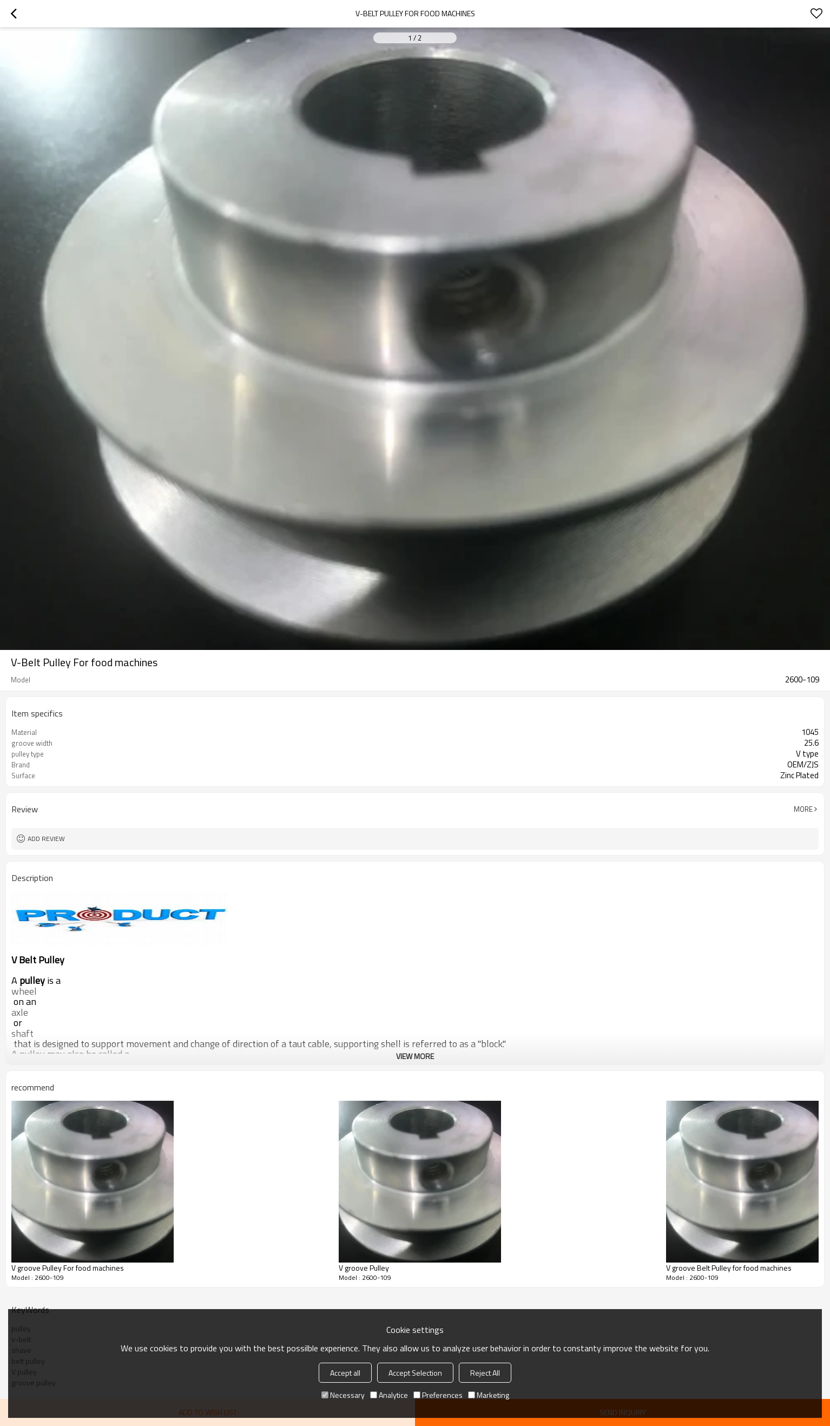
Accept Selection (415, 1372)
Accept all (345, 1372)
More (803, 809)
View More (415, 1056)
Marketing (488, 1395)
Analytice (389, 1395)
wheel (24, 991)
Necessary (343, 1395)
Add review (46, 838)
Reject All (485, 1372)
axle (19, 1012)
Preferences (438, 1395)
